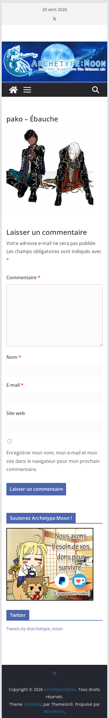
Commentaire (23, 277)
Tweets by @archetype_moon (34, 628)
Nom (13, 357)
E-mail (14, 385)
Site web (15, 413)
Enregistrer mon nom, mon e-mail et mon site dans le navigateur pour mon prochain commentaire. (53, 461)
